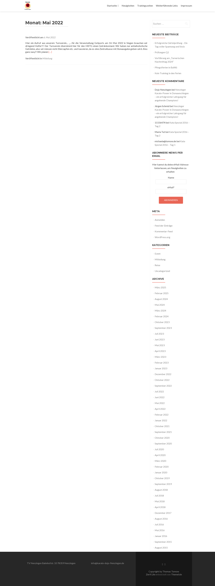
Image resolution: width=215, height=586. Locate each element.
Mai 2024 (160, 304)
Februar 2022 (161, 414)
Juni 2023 (159, 339)
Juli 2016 (159, 524)
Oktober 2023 (162, 322)
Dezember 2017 (163, 512)
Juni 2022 (159, 397)
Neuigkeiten (128, 5)
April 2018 (160, 507)
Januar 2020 (161, 472)
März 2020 (160, 460)
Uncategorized (162, 271)
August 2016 (161, 518)
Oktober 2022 (162, 379)
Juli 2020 (159, 449)
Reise (157, 265)
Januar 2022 (161, 420)
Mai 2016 (160, 530)
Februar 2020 (161, 466)
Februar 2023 (161, 362)
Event (157, 253)
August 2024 (161, 299)
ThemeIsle (176, 574)
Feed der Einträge (163, 225)
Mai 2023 (160, 345)
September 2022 (163, 385)
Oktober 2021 (162, 426)
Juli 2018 (159, 495)
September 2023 (163, 327)
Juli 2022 (159, 391)
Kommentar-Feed (164, 231)
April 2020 (160, 455)
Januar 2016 (161, 536)
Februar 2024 (161, 316)
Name (171, 180)
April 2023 (160, 351)
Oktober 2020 (162, 437)
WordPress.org (162, 237)
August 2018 (161, 489)
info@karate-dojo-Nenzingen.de (107, 563)
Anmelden (160, 219)
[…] (50, 51)
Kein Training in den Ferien (168, 73)
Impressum (186, 5)
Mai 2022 (160, 403)
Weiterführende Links (167, 5)
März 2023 (160, 356)
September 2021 (163, 431)
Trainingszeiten (145, 5)
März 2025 (160, 287)
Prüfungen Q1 (162, 52)
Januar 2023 (161, 368)
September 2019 (163, 484)
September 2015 (163, 541)
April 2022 (160, 408)
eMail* (171, 190)
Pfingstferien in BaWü (166, 67)
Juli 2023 (159, 333)
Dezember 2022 (163, 374)
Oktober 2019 (162, 478)
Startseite (112, 5)
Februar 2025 (161, 293)
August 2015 (161, 547)
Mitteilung (47, 58)
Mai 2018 (160, 501)
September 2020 (163, 443)
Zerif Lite (151, 574)
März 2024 (160, 310)
